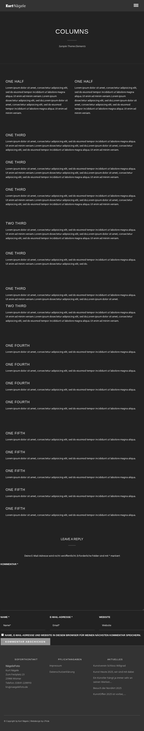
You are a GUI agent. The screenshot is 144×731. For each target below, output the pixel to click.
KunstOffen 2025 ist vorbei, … (109, 694)
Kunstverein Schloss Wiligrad (109, 666)
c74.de (46, 721)
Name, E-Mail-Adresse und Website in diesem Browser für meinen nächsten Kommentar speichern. (73, 635)
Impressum (56, 666)
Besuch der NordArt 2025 (107, 688)
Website (104, 617)
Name (5, 617)
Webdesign (35, 721)
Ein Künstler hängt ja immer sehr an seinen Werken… (113, 680)
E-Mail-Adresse (61, 617)
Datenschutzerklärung (62, 672)
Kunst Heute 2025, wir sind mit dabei (113, 672)
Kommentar (9, 564)
